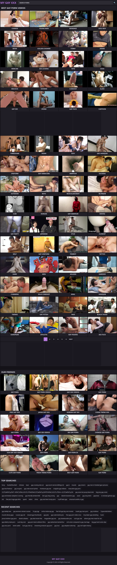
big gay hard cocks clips (99, 522)
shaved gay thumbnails (34, 515)
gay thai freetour (7, 488)
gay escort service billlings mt (55, 485)
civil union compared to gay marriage (78, 522)
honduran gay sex (45, 488)
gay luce (56, 526)
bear (27, 485)
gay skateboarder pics (65, 518)
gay (58, 496)
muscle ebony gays (8, 515)
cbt (3, 499)
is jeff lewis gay (62, 499)
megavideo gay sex (50, 518)
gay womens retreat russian (21, 511)
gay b (67, 485)
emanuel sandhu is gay (76, 499)
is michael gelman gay (108, 496)
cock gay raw (78, 518)
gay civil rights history (84, 526)
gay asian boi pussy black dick (84, 492)
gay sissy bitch (86, 496)
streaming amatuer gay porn (43, 526)
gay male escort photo (31, 488)
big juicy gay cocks (101, 492)
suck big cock (21, 522)
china (36, 499)
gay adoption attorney (68, 526)
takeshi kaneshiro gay (68, 496)
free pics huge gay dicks (13, 499)
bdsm (30, 499)
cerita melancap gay (47, 511)
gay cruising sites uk (37, 485)
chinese (21, 485)
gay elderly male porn (8, 522)
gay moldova (94, 511)
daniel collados (23, 518)
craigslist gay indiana (59, 488)
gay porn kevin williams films (37, 522)
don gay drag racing (48, 496)
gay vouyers (18, 488)
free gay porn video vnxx (73, 515)
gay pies (46, 515)
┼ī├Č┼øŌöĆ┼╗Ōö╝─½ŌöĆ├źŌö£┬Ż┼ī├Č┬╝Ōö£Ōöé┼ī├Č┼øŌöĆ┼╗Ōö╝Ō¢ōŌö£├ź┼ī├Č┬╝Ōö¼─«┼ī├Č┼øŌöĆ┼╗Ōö (37, 492)
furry (3, 485)
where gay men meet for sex (93, 518)
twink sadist (16, 526)
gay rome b (81, 485)
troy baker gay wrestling (90, 515)
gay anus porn (6, 526)
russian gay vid (20, 515)
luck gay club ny (27, 526)
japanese (96, 496)
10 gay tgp (36, 511)
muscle (74, 485)
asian (78, 496)
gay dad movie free (36, 518)
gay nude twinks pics (57, 515)
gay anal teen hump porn (48, 499)
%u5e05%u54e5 (12, 485)
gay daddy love (6, 511)
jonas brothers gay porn (9, 518)
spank (25, 499)
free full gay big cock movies (64, 511)
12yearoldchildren (106, 511)
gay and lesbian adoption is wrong (12, 496)
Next (71, 339)
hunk (102, 515)
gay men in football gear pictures (98, 485)
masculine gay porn (74, 488)
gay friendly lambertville (32, 496)
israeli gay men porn (82, 511)
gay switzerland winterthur (56, 522)
